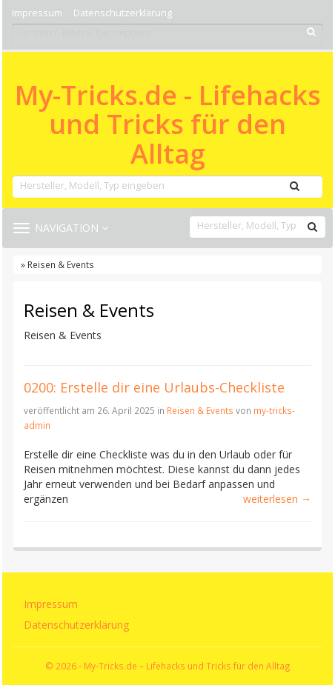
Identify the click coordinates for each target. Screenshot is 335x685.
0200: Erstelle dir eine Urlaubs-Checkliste (154, 387)
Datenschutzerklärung (122, 13)
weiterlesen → (277, 499)
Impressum (37, 13)
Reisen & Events (200, 410)
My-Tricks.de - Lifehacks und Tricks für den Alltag (168, 125)
